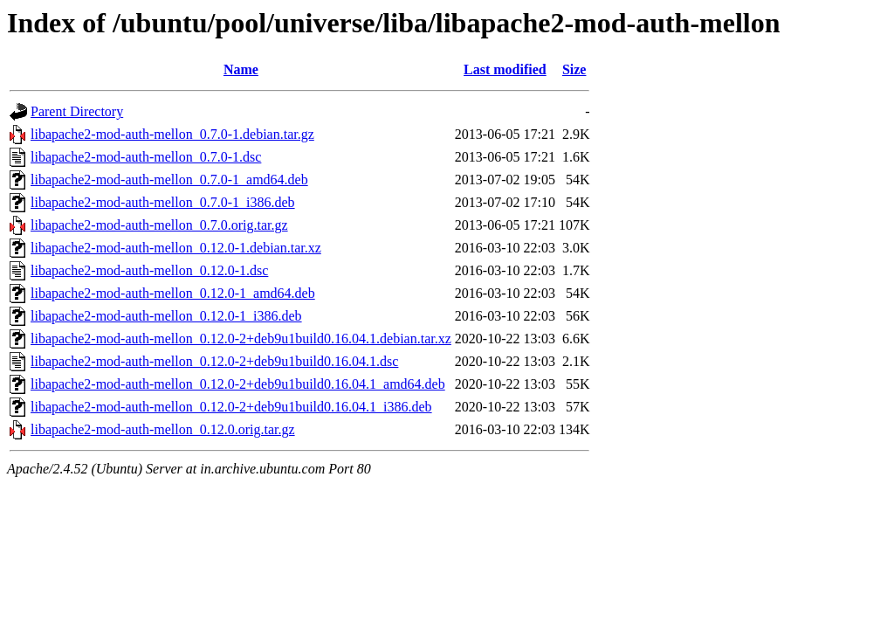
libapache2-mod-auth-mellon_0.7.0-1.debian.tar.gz (172, 134)
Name (241, 69)
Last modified (505, 69)
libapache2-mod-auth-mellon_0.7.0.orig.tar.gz (159, 225)
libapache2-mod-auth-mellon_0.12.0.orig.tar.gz (163, 429)
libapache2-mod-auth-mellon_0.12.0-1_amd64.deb (173, 293)
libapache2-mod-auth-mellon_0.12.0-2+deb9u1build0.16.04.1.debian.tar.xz (241, 338)
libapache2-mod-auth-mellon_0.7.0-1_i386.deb (163, 202)
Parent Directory (77, 111)
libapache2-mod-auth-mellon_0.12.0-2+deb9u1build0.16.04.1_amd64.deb (238, 384)
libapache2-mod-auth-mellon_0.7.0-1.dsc (146, 156)
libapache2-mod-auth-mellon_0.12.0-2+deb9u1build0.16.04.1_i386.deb (231, 406)
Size (574, 69)
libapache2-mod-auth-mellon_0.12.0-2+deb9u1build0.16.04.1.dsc (214, 361)
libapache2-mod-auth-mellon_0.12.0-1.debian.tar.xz (176, 247)
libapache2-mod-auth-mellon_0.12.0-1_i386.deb (166, 315)
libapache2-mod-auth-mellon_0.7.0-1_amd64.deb (169, 179)
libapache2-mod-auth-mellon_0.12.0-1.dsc (149, 270)
